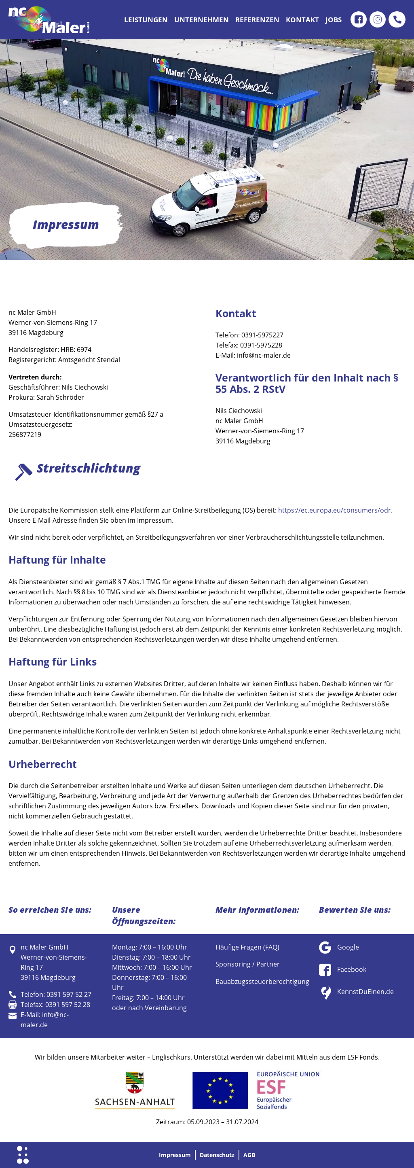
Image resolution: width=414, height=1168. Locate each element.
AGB (255, 1154)
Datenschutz (218, 1154)
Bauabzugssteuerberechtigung (262, 981)
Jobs (333, 19)
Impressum (170, 1154)
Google (348, 947)
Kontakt (302, 19)
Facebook (351, 969)
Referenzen (257, 19)
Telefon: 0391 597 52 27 (56, 994)
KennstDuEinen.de (365, 991)
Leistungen (146, 19)
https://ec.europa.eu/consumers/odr (334, 510)
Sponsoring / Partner (247, 964)
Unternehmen (201, 19)
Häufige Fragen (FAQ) (247, 947)
